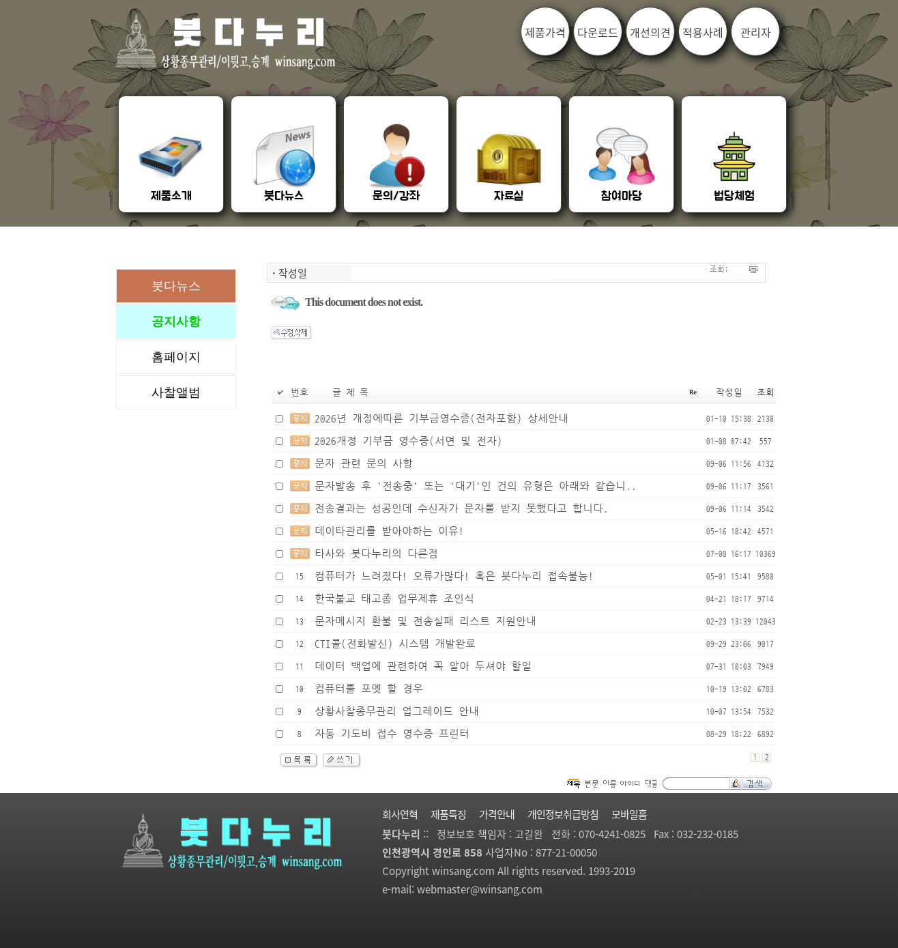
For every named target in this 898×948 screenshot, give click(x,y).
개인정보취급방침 (562, 814)
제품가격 (545, 32)
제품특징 (448, 814)
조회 (765, 392)
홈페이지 (176, 357)
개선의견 (650, 32)
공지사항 (176, 321)
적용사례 (702, 32)
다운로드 (597, 32)
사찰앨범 (176, 392)
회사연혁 (400, 814)
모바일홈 (629, 814)
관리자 (755, 32)
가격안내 (497, 814)
